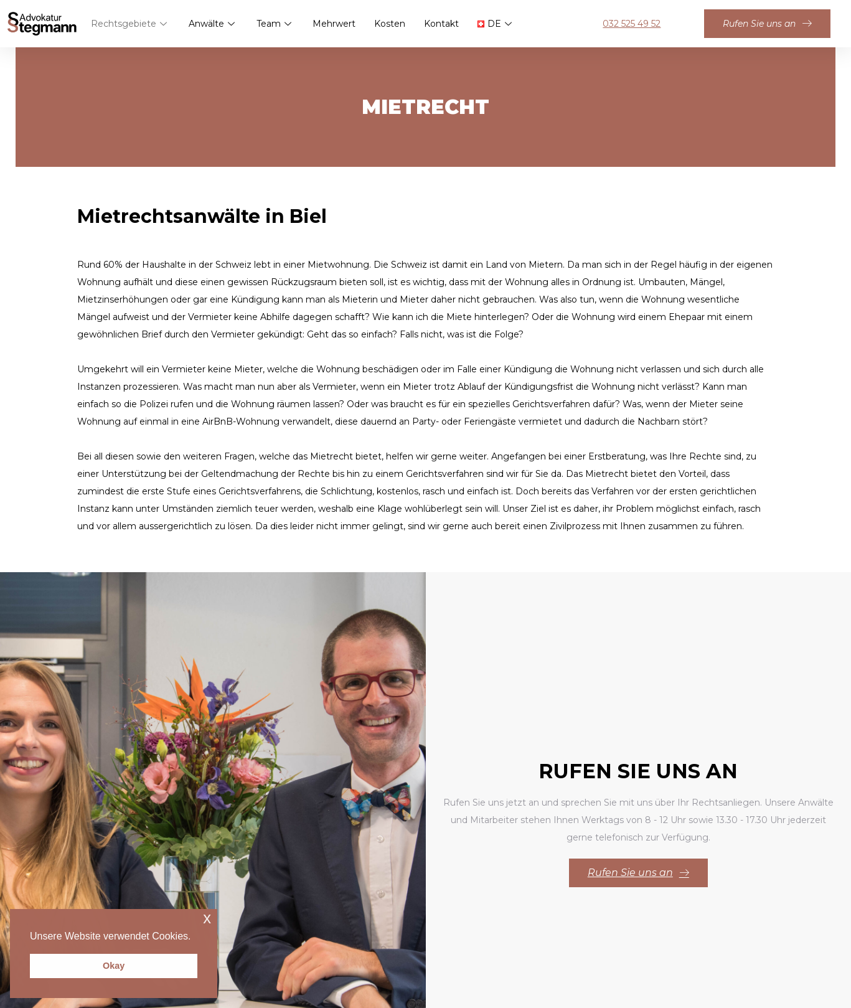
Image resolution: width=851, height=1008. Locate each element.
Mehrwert (334, 23)
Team (275, 23)
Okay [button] (114, 966)
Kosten (389, 23)
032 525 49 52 (632, 23)
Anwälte (212, 23)
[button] (195, 937)
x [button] (207, 918)
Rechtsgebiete (129, 23)
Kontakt (441, 23)
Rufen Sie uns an (767, 23)
